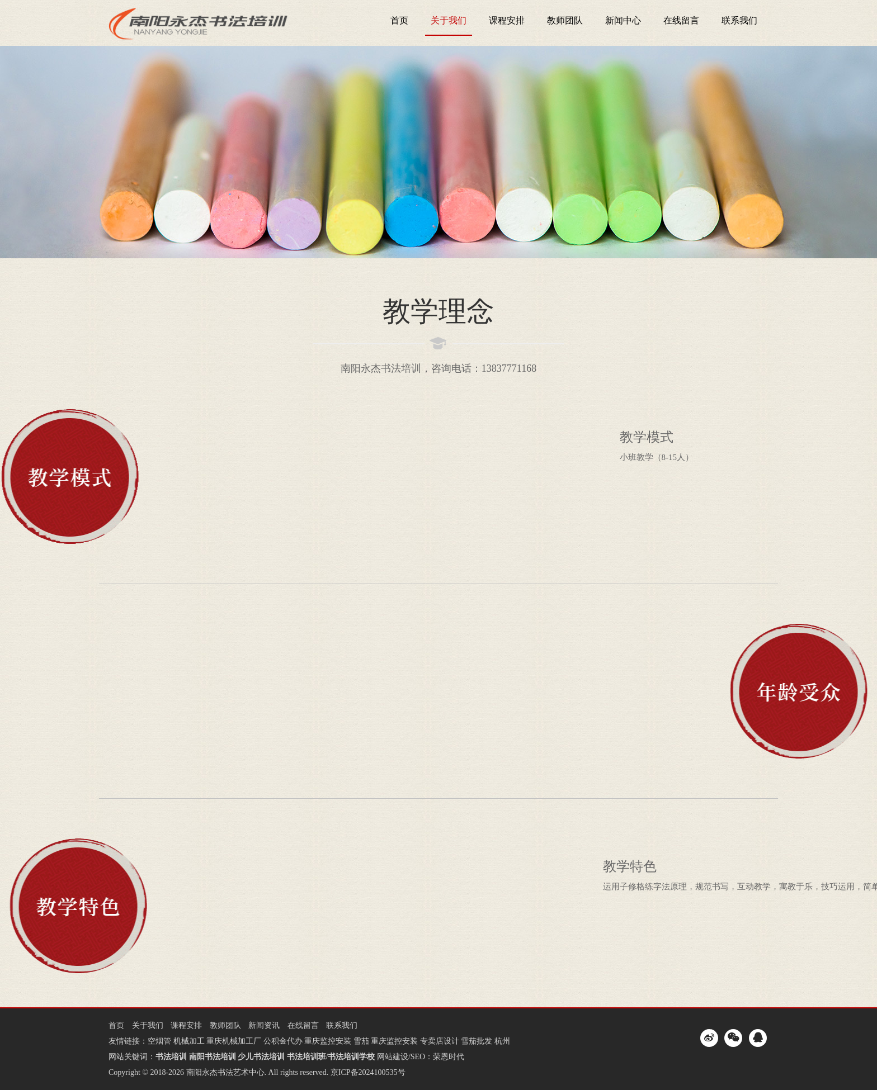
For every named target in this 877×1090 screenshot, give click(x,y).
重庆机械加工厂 (233, 1041)
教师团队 (565, 20)
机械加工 (189, 1041)
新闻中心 (623, 20)
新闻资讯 (264, 1025)
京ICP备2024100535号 (368, 1072)
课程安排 (507, 20)
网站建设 (392, 1057)
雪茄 (361, 1041)
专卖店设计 (439, 1041)
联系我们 (739, 20)
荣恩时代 (448, 1057)
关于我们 (448, 20)
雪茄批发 (476, 1041)
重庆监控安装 (327, 1041)
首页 (399, 20)
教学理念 (438, 311)
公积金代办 (283, 1041)
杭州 (502, 1041)
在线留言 (681, 20)
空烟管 (159, 1041)
